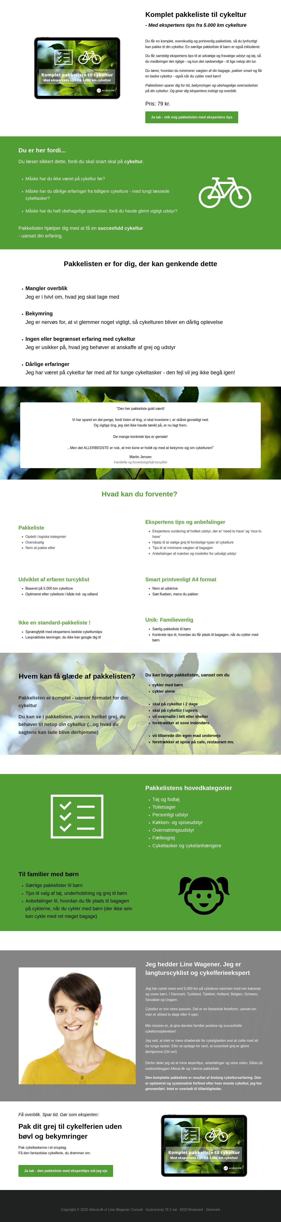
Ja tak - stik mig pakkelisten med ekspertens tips (191, 117)
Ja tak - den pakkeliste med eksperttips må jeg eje (65, 1171)
